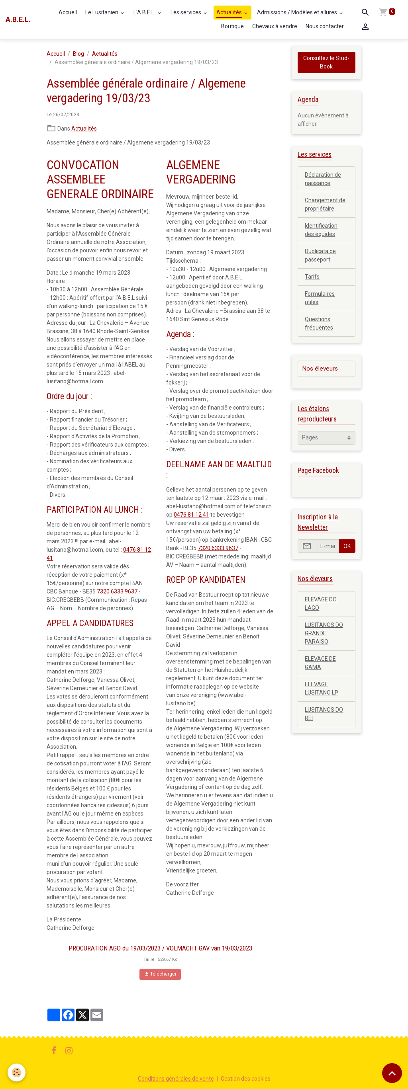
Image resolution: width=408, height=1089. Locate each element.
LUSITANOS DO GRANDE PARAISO (324, 633)
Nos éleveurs (320, 368)
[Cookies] (17, 1072)
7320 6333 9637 (117, 591)
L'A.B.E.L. (145, 12)
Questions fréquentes (319, 323)
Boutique (232, 26)
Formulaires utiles (320, 298)
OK (347, 546)
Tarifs (312, 276)
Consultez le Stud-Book (326, 62)
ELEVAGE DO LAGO (321, 603)
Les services (186, 12)
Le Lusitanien (102, 12)
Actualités (229, 12)
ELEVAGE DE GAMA (320, 663)
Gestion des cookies (246, 1078)
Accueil (68, 12)
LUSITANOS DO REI (324, 713)
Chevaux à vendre (274, 26)
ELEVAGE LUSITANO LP (321, 688)
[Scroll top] (392, 1073)
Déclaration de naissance (323, 179)
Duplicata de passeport (320, 255)
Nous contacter (325, 26)
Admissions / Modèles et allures (297, 12)
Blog (78, 54)
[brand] (18, 19)
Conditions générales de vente (176, 1078)
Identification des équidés (321, 229)
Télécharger (160, 974)
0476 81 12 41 (191, 514)
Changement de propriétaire (325, 204)
